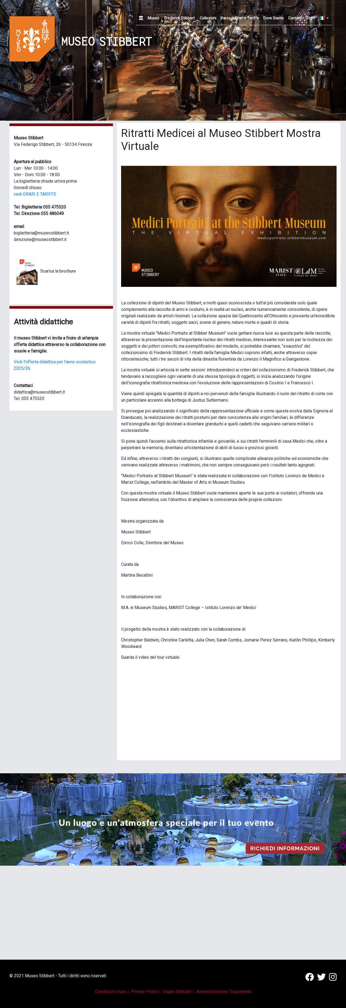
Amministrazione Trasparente (223, 991)
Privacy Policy (144, 991)
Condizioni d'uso (110, 991)
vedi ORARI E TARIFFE (35, 194)
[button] (320, 60)
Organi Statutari (176, 991)
